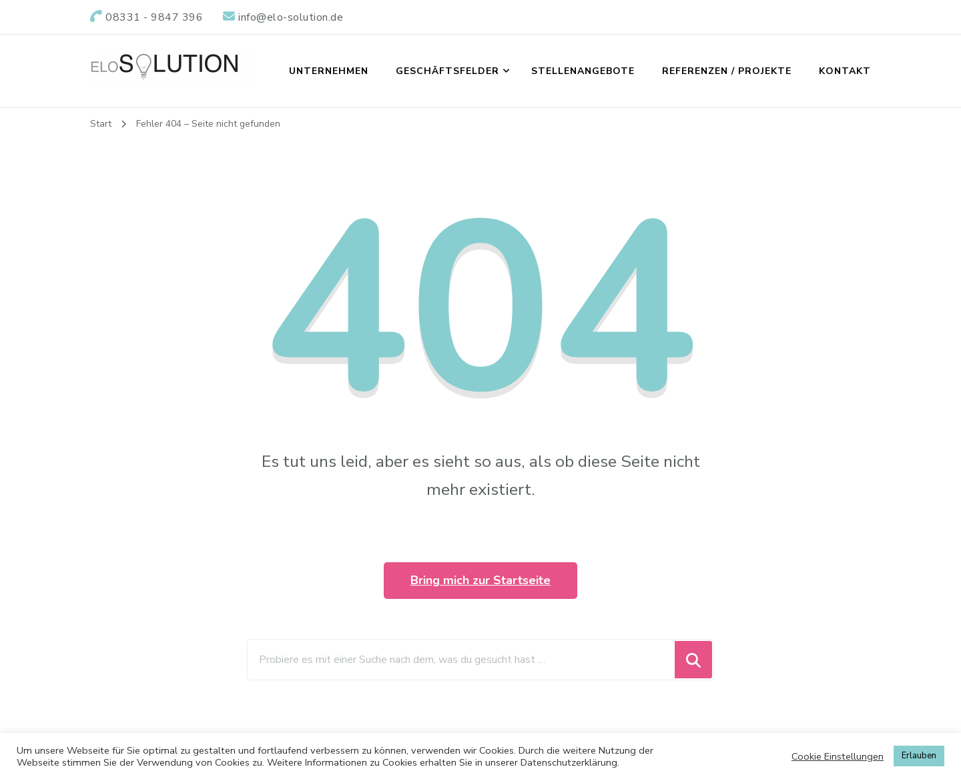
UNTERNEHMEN (328, 71)
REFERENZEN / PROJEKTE (726, 71)
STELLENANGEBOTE (583, 71)
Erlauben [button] (919, 756)
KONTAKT (845, 71)
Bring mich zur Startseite (480, 580)
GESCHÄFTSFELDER (447, 71)
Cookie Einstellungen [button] (837, 756)
